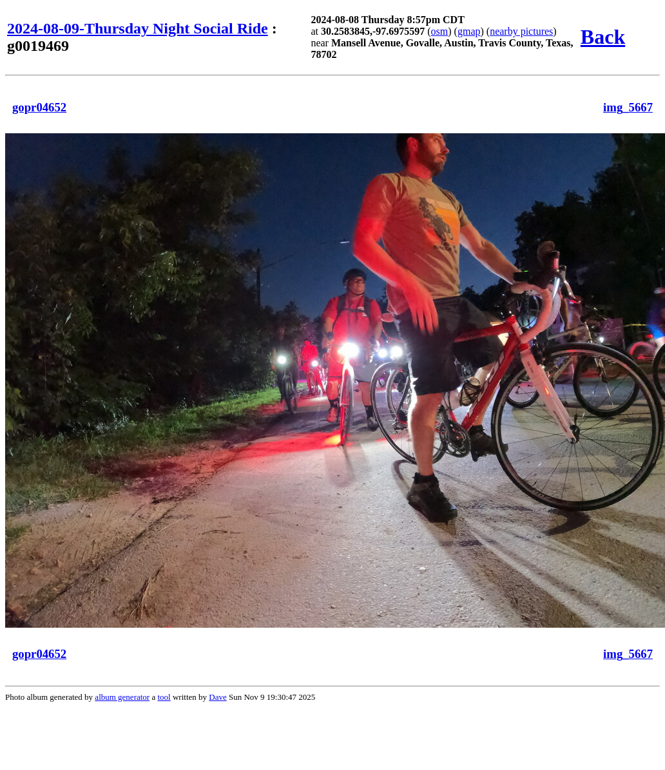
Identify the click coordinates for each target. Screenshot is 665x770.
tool (163, 697)
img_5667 (628, 107)
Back (603, 36)
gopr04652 (39, 107)
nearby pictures (521, 31)
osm (439, 31)
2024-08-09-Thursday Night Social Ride (137, 28)
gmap (469, 31)
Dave (217, 697)
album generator (122, 697)
